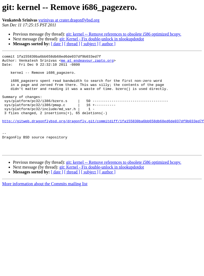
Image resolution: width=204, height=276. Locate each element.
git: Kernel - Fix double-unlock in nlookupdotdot (101, 39)
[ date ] (57, 43)
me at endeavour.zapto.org (87, 62)
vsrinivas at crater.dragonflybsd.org (69, 20)
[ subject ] (89, 43)
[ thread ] (72, 43)
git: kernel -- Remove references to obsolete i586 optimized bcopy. (123, 34)
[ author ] (107, 43)
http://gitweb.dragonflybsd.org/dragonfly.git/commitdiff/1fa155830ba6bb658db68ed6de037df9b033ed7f (103, 134)
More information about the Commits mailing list (44, 203)
